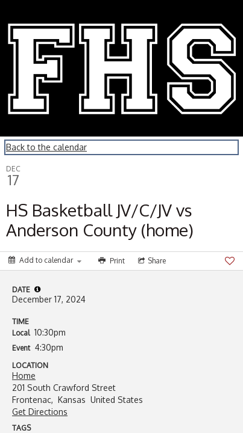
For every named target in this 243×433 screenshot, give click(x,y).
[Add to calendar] (45, 260)
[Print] (110, 261)
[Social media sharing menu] (151, 261)
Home (24, 375)
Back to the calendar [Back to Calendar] (46, 147)
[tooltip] (37, 289)
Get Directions (40, 412)
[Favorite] (229, 261)
